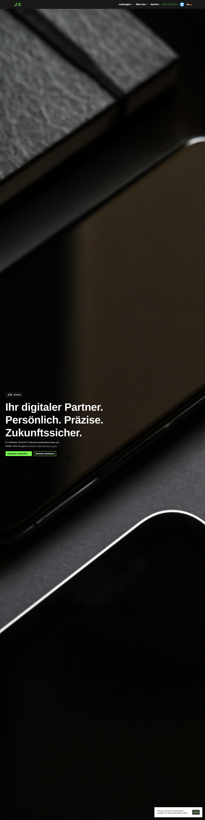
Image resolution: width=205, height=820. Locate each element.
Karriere (155, 4)
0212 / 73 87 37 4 (169, 4)
